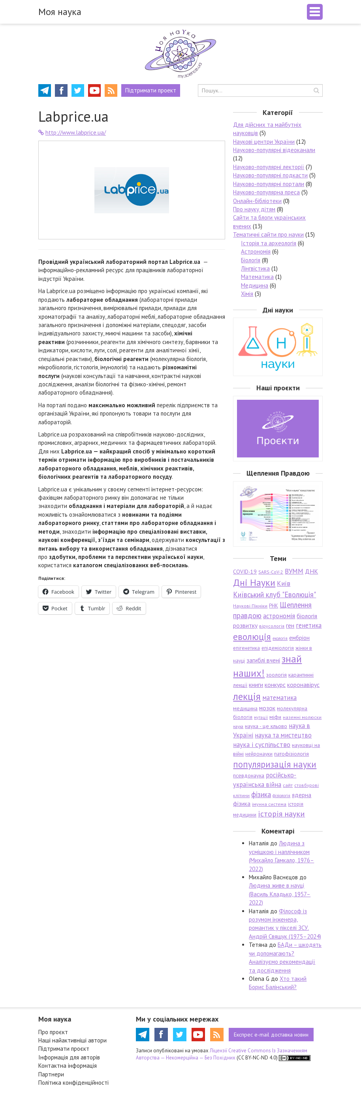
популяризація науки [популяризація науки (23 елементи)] (274, 764)
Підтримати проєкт (63, 1048)
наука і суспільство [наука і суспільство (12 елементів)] (261, 744)
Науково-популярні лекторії (268, 167)
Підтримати (150, 90)
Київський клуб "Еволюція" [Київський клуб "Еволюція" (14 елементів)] (274, 594)
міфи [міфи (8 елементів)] (275, 717)
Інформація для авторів (69, 1057)
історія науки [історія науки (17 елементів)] (281, 813)
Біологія (250, 260)
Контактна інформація (67, 1065)
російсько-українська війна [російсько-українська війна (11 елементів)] (264, 780)
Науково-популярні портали (268, 184)
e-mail (271, 1034)
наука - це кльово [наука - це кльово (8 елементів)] (266, 726)
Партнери (51, 1074)
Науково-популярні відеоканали (274, 150)
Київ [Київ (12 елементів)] (283, 583)
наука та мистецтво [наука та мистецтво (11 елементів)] (283, 735)
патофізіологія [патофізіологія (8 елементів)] (291, 753)
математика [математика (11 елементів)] (279, 697)
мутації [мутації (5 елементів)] (261, 717)
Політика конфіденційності (73, 1082)
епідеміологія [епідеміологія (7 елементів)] (277, 648)
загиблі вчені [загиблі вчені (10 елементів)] (263, 660)
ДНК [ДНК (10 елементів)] (311, 571)
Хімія (247, 293)
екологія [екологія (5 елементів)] (280, 638)
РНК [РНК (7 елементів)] (273, 605)
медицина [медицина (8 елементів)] (245, 708)
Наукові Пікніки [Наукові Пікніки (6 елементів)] (250, 606)
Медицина (254, 285)
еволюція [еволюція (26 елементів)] (252, 636)
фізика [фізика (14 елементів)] (261, 794)
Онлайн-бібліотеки (257, 201)
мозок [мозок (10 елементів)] (267, 708)
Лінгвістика (255, 268)
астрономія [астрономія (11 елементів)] (279, 615)
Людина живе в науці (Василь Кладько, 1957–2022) (279, 894)
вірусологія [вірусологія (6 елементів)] (271, 626)
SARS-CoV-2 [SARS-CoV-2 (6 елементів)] (270, 572)
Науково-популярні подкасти (270, 175)
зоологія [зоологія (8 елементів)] (276, 674)
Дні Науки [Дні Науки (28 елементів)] (254, 582)
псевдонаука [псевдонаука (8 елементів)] (248, 775)
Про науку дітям (254, 209)
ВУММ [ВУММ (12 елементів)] (294, 571)
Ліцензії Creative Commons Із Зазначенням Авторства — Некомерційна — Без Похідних (221, 1054)
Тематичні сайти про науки (268, 234)
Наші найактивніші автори (72, 1040)
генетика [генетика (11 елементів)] (309, 625)
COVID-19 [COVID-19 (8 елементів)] (245, 571)
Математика (257, 276)
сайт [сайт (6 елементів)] (288, 785)
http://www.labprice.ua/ (72, 132)
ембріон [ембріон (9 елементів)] (299, 638)
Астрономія (256, 251)
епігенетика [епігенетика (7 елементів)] (246, 648)
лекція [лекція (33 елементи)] (247, 696)
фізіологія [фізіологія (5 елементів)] (281, 795)
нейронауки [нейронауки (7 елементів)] (259, 754)
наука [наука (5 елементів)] (238, 726)
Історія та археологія (268, 243)
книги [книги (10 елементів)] (256, 685)
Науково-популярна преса (266, 192)
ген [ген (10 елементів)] (290, 625)
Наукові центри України (264, 141)
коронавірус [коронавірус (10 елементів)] (303, 685)
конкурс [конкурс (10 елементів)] (275, 685)
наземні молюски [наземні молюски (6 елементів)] (302, 717)
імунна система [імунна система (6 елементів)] (269, 804)
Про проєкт (53, 1032)
